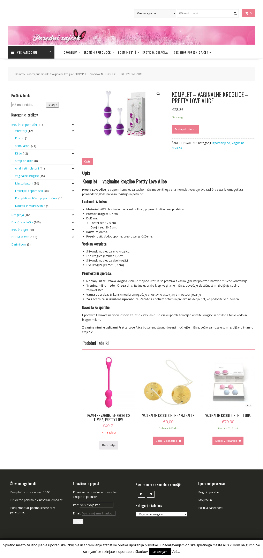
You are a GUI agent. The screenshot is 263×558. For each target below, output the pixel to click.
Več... (176, 551)
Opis (87, 161)
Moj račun (205, 500)
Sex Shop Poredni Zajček (191, 52)
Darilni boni (18, 244)
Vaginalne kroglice (63, 74)
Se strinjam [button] (159, 552)
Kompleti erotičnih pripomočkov (36, 198)
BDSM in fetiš (127, 52)
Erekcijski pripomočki (29, 191)
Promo (19, 138)
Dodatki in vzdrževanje (30, 206)
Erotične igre (19, 230)
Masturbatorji (24, 183)
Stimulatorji (22, 146)
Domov (19, 74)
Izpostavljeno (221, 143)
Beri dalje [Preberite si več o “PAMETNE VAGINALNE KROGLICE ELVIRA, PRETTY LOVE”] (108, 445)
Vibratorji (21, 131)
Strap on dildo (24, 161)
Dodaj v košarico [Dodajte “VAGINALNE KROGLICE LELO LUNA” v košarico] (226, 441)
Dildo (18, 153)
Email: (94, 513)
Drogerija (70, 52)
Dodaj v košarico (185, 129)
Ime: (76, 505)
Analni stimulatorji (27, 168)
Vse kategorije (24, 52)
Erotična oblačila (155, 52)
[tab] (87, 161)
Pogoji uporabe (208, 492)
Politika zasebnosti (210, 508)
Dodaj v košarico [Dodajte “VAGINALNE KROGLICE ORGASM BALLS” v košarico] (166, 441)
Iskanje (52, 105)
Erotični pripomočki (98, 52)
